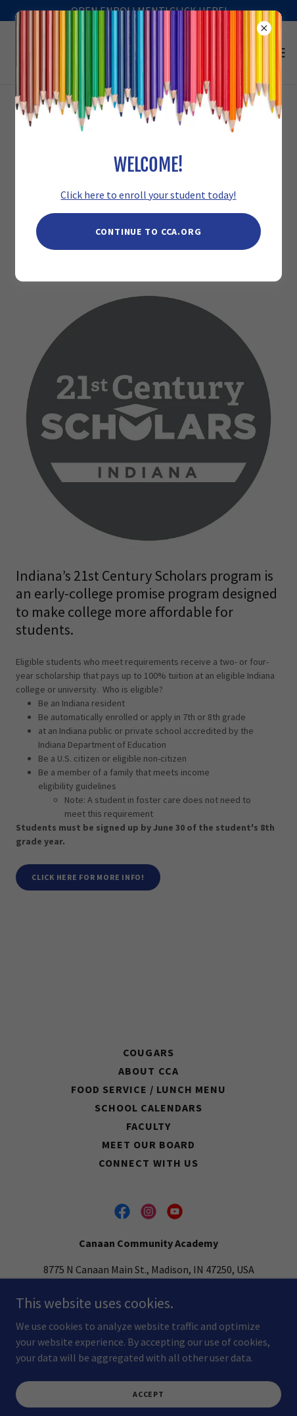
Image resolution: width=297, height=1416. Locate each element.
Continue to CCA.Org (148, 231)
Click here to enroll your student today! (148, 194)
